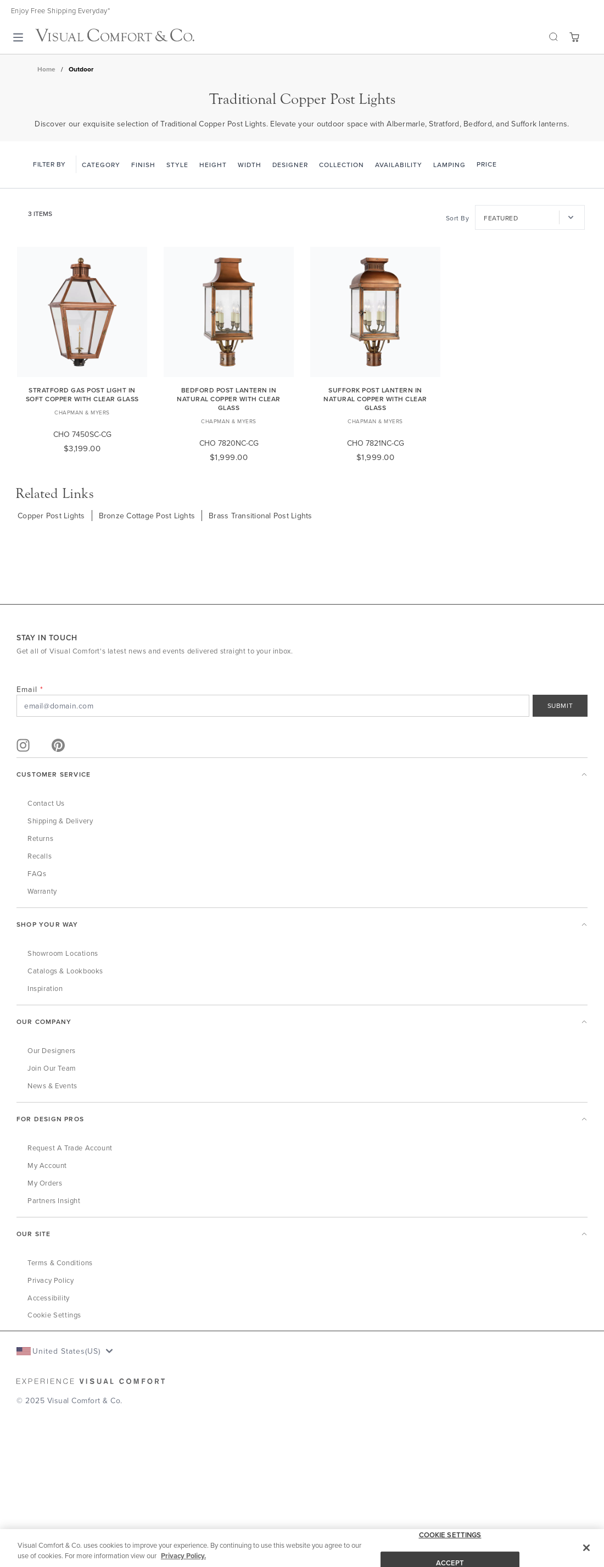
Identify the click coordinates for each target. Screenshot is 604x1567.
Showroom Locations (62, 953)
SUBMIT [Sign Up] (560, 705)
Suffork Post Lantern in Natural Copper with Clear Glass (375, 398)
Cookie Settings (54, 1315)
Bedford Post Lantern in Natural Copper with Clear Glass (229, 398)
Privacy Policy (50, 1280)
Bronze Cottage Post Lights (147, 515)
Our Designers (51, 1050)
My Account (47, 1165)
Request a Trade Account (70, 1148)
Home (46, 69)
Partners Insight (54, 1200)
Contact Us (46, 803)
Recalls (39, 856)
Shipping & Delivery (60, 821)
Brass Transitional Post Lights (260, 515)
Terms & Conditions (60, 1262)
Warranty (42, 891)
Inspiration (45, 988)
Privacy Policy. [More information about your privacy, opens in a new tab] (183, 1556)
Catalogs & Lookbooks (65, 971)
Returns (40, 838)
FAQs (36, 873)
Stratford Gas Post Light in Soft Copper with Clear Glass (82, 394)
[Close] (586, 1548)
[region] (302, 1548)
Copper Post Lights (51, 515)
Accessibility (48, 1298)
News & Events (52, 1085)
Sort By (457, 218)
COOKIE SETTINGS (450, 1535)
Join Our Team (51, 1068)
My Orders (44, 1183)
